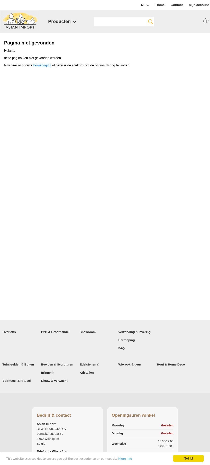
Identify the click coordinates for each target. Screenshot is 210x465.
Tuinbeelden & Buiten (18, 364)
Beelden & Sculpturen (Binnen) (57, 368)
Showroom (88, 332)
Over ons (9, 332)
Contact (177, 5)
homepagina (42, 65)
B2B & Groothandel (55, 332)
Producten (62, 21)
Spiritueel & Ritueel (16, 380)
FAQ (121, 348)
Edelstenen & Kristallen (89, 368)
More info (125, 459)
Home (160, 5)
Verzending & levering (134, 332)
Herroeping (126, 340)
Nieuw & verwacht (54, 380)
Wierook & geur (129, 364)
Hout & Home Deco (171, 364)
